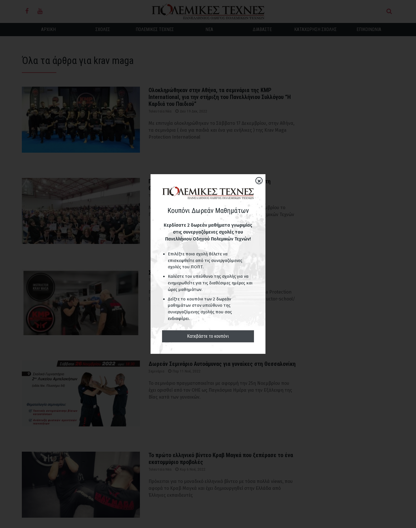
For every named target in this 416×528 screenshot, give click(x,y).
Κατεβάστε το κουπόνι (208, 336)
